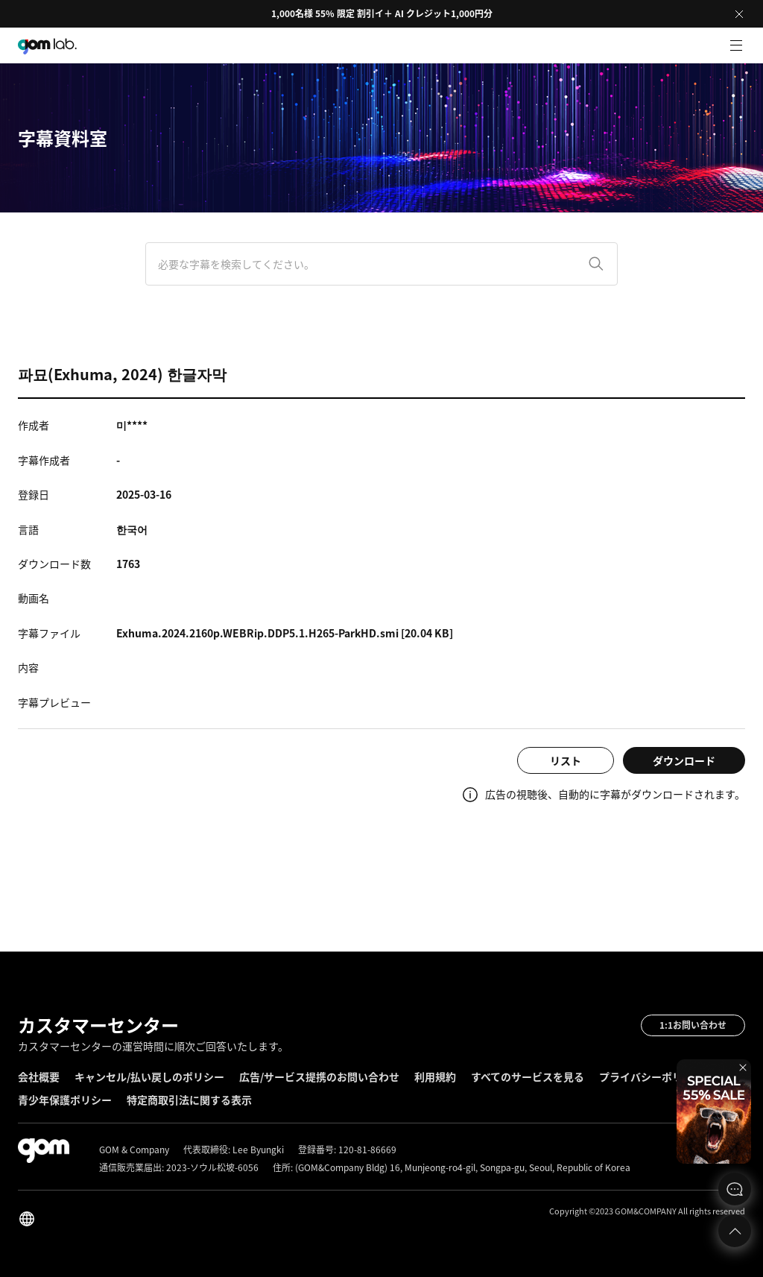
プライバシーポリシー (651, 1076)
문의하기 (734, 1189)
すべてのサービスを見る (527, 1076)
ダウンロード (684, 760)
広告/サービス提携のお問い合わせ (319, 1076)
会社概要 (39, 1076)
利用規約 (435, 1076)
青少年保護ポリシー (65, 1099)
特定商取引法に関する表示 (189, 1099)
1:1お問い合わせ (692, 1025)
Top (734, 1230)
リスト (565, 760)
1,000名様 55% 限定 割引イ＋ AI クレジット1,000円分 (382, 13)
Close (739, 14)
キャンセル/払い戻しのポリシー (149, 1076)
